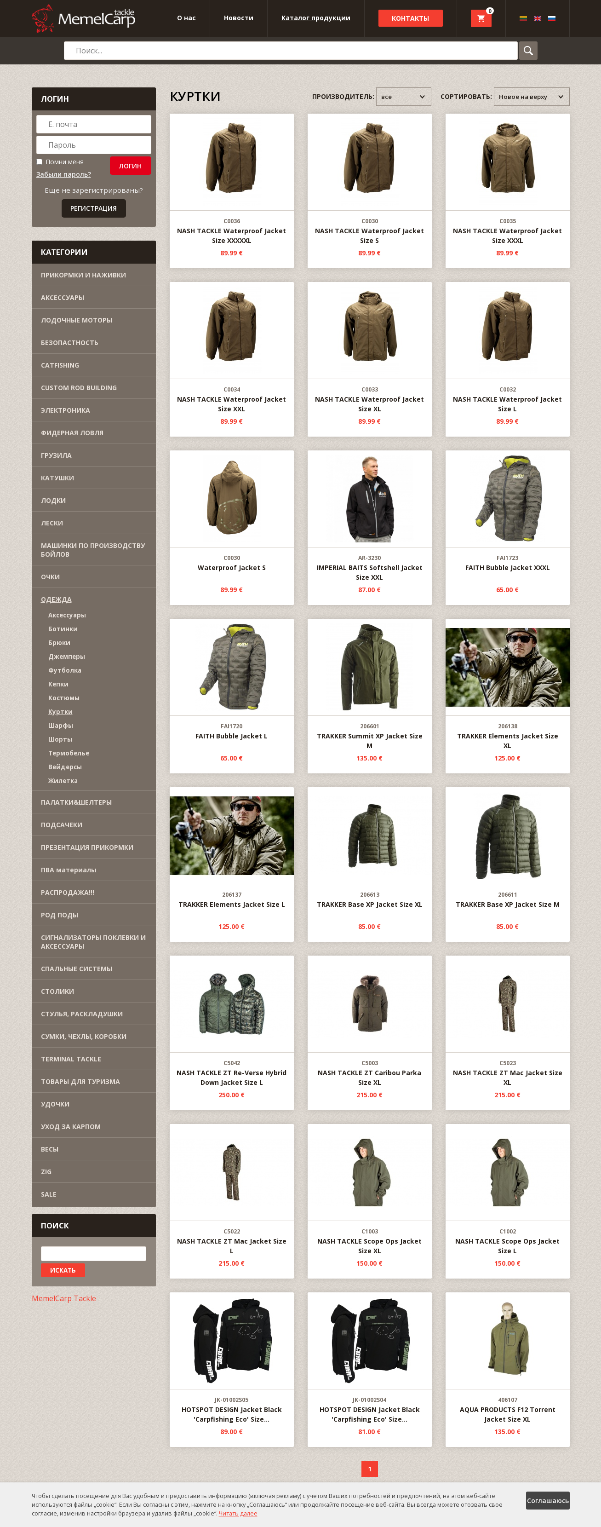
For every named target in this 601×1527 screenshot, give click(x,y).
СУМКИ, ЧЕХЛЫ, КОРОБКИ (83, 1036)
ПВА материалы (69, 869)
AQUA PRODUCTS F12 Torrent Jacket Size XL (508, 1358)
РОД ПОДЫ (59, 914)
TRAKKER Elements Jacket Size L (232, 848)
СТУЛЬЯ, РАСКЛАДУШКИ (82, 1013)
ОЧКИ (50, 576)
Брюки (59, 643)
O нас (186, 17)
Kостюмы (64, 698)
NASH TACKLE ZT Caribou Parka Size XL (370, 1021)
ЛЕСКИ (52, 523)
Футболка (64, 670)
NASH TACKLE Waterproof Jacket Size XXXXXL (232, 179)
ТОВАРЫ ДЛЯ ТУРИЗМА (80, 1081)
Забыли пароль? (63, 174)
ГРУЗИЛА (56, 455)
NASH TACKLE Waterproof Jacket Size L (508, 348)
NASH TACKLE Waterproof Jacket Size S (370, 179)
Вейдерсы (65, 767)
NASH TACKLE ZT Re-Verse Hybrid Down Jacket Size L (232, 1021)
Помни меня (60, 161)
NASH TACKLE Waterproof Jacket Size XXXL (508, 179)
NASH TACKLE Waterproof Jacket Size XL (370, 348)
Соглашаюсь (548, 1500)
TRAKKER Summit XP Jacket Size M (370, 684)
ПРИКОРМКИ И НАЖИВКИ (83, 275)
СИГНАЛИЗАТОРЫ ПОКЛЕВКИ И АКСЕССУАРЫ (93, 942)
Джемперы (66, 656)
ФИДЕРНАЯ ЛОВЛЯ (72, 432)
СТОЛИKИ (57, 991)
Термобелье (68, 753)
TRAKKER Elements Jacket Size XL (508, 684)
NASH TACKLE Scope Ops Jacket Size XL (370, 1190)
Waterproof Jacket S (232, 511)
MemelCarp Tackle (64, 1298)
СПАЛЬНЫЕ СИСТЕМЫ (76, 968)
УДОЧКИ (55, 1104)
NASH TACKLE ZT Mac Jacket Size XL (508, 1021)
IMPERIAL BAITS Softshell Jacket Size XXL (370, 516)
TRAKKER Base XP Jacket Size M (508, 848)
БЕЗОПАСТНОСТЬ (69, 342)
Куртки (60, 712)
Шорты (60, 739)
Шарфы (60, 725)
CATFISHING (60, 365)
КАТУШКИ (57, 477)
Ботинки (63, 629)
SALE (49, 1194)
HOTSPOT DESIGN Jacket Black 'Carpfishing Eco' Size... (232, 1358)
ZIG (46, 1171)
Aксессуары (67, 615)
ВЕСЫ (49, 1149)
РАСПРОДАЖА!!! (67, 892)
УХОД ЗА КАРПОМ (71, 1126)
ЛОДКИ (53, 500)
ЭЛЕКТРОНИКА (65, 410)
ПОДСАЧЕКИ (61, 824)
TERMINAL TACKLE (71, 1058)
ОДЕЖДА (56, 599)
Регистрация (93, 208)
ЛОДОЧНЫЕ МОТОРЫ (76, 320)
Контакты (410, 18)
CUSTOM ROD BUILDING (79, 387)
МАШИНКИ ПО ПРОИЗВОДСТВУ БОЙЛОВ (93, 550)
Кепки (58, 684)
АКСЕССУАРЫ (62, 297)
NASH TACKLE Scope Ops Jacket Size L (508, 1190)
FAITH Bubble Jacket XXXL (508, 511)
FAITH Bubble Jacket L (232, 680)
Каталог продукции (315, 17)
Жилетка (63, 781)
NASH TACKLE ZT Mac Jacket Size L (232, 1190)
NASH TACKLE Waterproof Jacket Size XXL (232, 348)
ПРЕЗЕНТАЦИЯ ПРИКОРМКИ (87, 847)
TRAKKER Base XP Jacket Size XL (370, 848)
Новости (238, 17)
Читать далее (238, 1513)
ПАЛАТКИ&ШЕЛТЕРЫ (76, 802)
